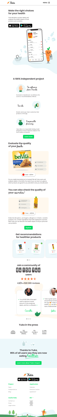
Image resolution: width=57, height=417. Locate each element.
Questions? (33, 392)
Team (9, 387)
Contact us (11, 401)
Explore (28, 228)
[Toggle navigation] (46, 2)
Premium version (35, 389)
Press (9, 403)
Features (32, 387)
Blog (9, 392)
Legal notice (11, 405)
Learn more (28, 137)
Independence (12, 389)
